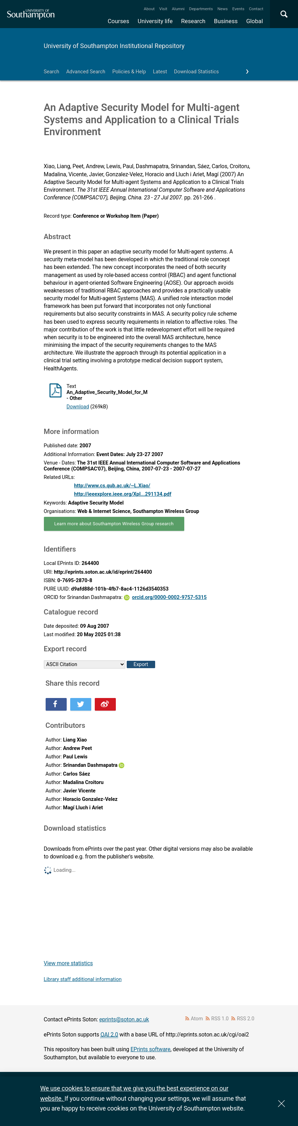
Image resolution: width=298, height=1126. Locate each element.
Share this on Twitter (80, 704)
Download (78, 407)
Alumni (178, 8)
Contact (256, 8)
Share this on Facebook (56, 704)
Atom (197, 1019)
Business (226, 21)
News (222, 8)
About (149, 8)
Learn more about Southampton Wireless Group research (114, 523)
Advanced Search (85, 72)
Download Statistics (196, 72)
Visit (163, 8)
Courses (118, 21)
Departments (201, 8)
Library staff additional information (83, 979)
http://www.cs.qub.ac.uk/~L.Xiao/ (112, 486)
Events (238, 8)
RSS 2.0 (245, 1019)
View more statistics (68, 963)
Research (193, 21)
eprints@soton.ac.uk (124, 1019)
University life (155, 21)
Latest (160, 72)
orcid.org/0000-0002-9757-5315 (169, 597)
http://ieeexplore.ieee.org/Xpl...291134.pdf (122, 494)
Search (51, 72)
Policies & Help (129, 72)
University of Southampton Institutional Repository (114, 46)
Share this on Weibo (105, 704)
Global (254, 21)
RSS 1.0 (220, 1019)
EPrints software (151, 1049)
